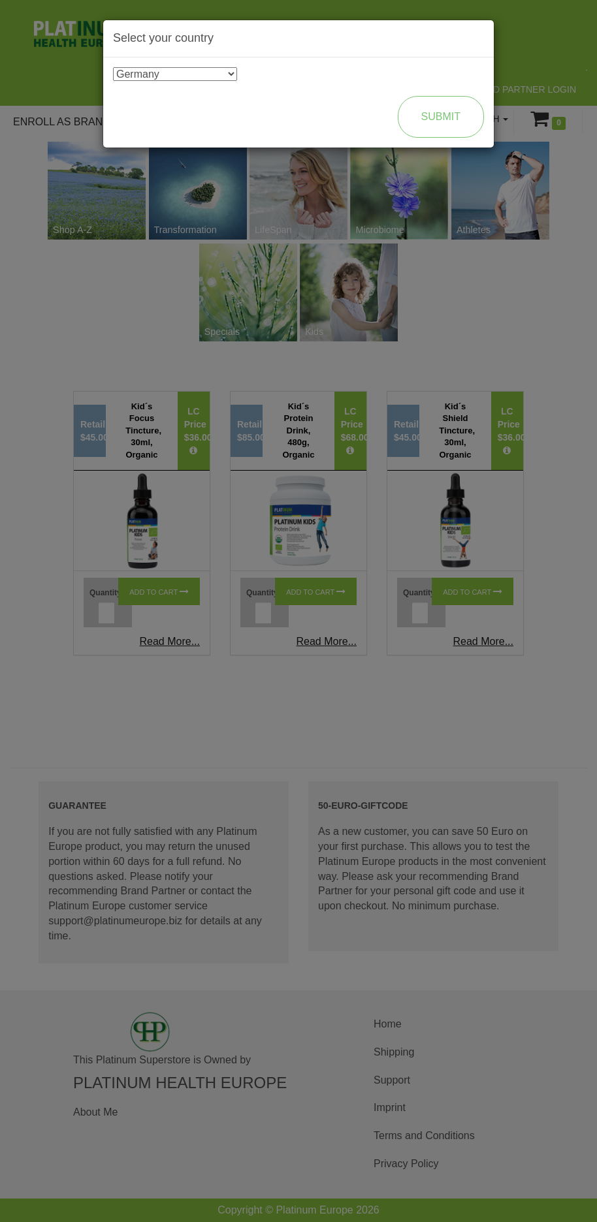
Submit (440, 116)
